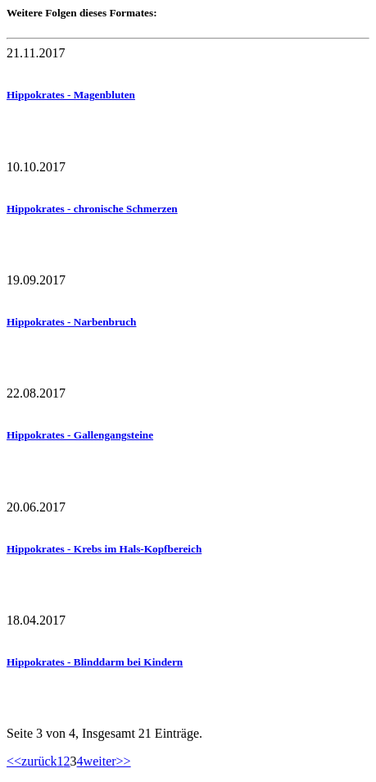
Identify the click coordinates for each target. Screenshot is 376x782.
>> (123, 761)
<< (14, 761)
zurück (39, 761)
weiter (100, 761)
